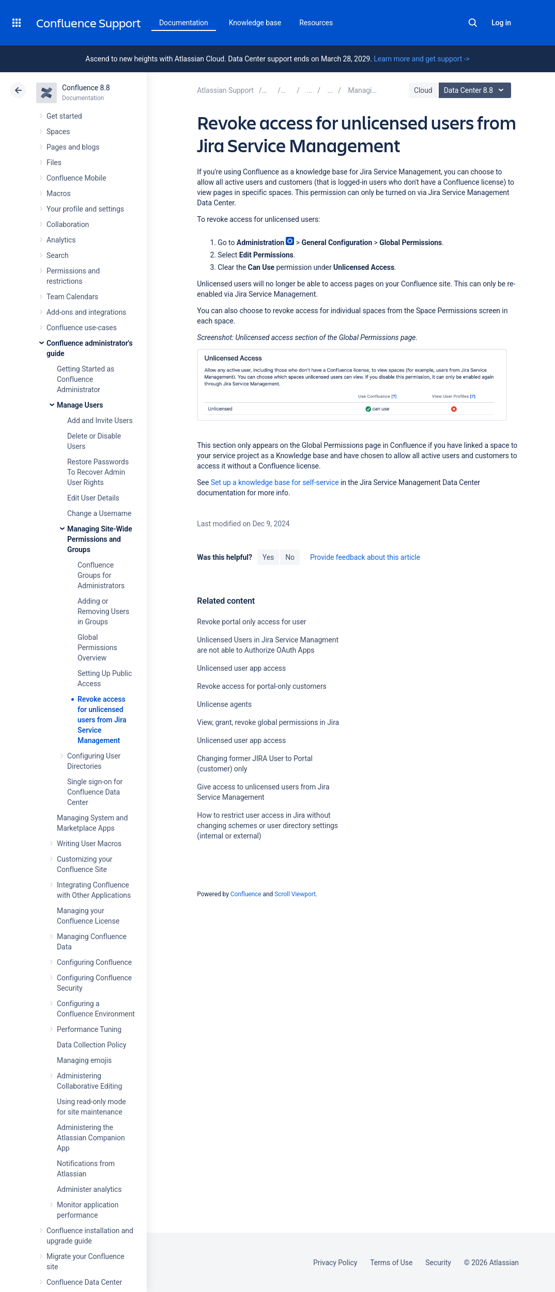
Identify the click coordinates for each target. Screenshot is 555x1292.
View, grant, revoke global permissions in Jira (268, 722)
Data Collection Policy (91, 1045)
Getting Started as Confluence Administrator (85, 379)
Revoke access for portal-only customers (261, 686)
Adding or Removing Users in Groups (103, 611)
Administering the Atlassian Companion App (91, 1137)
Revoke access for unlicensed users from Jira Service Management (102, 720)
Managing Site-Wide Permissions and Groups (99, 539)
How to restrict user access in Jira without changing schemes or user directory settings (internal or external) (267, 825)
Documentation (183, 23)
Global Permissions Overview (97, 647)
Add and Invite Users (100, 420)
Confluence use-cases (82, 328)
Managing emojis (84, 1060)
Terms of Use (391, 1262)
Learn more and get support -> (421, 59)
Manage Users (80, 405)
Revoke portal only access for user (251, 622)
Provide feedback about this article (365, 557)
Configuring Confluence (94, 962)
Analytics (61, 240)
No (290, 557)
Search (473, 22)
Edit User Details (93, 498)
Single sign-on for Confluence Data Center (94, 792)
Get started (64, 116)
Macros (59, 193)
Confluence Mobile (76, 178)
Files (54, 162)
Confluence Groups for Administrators (101, 575)
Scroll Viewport (295, 894)
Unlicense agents (224, 704)
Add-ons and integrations (86, 312)
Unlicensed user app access (241, 668)
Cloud (423, 90)
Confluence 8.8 (86, 88)
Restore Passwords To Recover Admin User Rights (98, 472)
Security (438, 1262)
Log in (501, 23)
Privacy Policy (335, 1262)
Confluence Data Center (84, 1282)
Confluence (245, 894)
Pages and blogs (73, 147)
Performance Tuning (89, 1029)
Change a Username (99, 513)
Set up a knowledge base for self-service (275, 482)
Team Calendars (72, 297)
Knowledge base (255, 23)
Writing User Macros (89, 843)
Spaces (58, 131)
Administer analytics (89, 1189)
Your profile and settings (85, 209)
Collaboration (68, 224)
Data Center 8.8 (476, 90)
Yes (268, 557)
